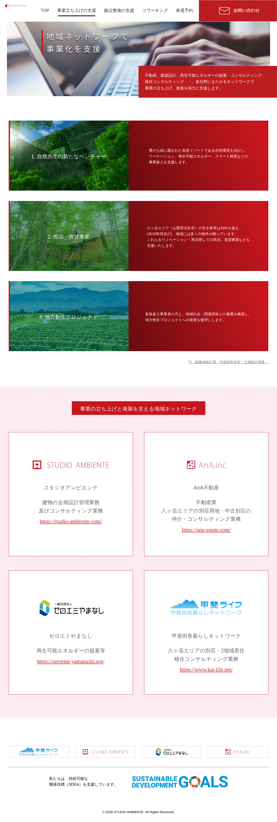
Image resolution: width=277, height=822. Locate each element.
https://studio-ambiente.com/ (71, 521)
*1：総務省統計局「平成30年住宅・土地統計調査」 (228, 362)
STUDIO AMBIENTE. (129, 812)
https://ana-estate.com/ (206, 530)
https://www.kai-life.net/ (206, 669)
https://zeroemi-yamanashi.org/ (70, 661)
